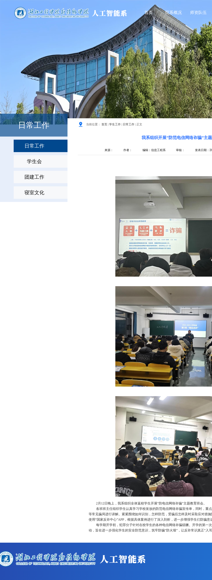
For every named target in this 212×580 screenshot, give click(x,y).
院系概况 (173, 12)
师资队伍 (198, 12)
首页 (149, 12)
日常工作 (128, 124)
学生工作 (115, 124)
